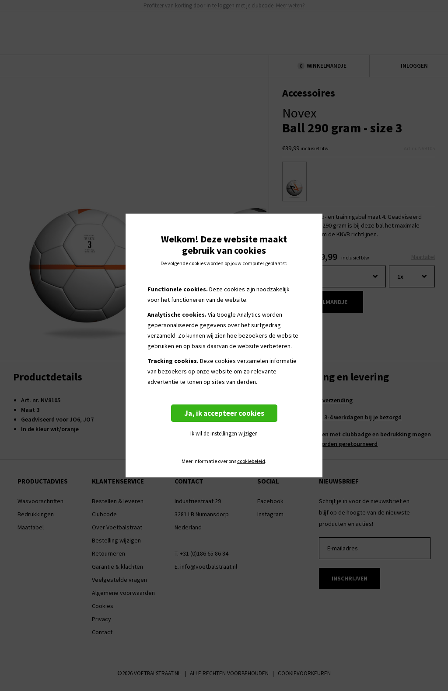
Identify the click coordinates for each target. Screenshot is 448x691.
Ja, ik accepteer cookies (224, 413)
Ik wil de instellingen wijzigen (224, 433)
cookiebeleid (251, 461)
